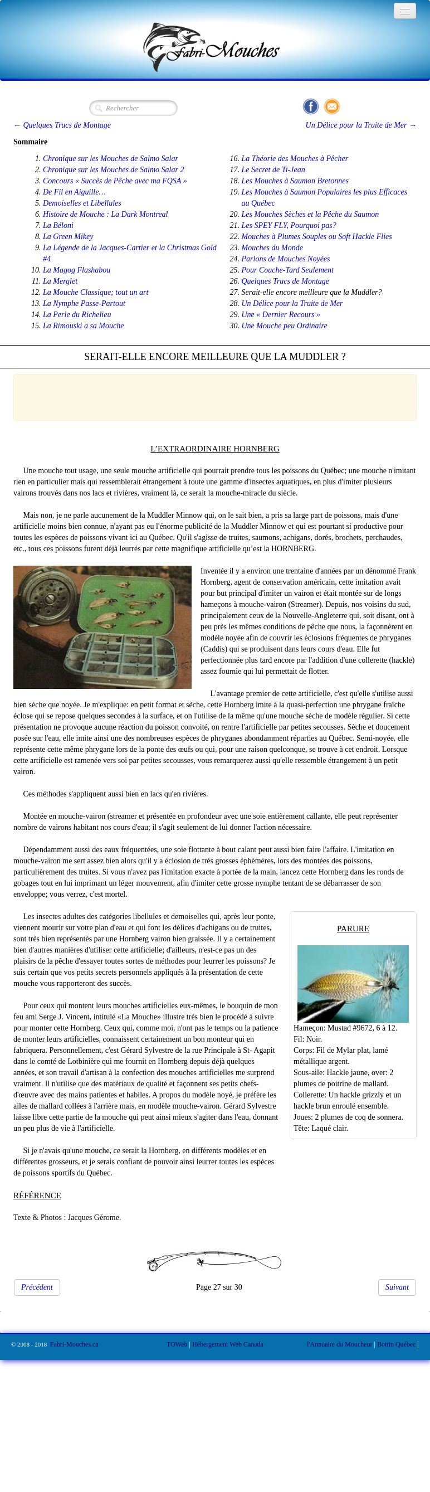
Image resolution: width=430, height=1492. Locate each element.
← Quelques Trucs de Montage (62, 125)
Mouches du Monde (272, 248)
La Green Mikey (68, 236)
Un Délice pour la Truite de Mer (292, 303)
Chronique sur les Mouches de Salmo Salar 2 (113, 170)
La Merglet (60, 281)
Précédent (37, 1287)
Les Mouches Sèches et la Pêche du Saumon (310, 214)
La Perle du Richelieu (77, 314)
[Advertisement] (209, 395)
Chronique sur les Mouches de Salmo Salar (110, 158)
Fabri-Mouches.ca (74, 1344)
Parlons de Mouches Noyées (286, 259)
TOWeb (177, 1344)
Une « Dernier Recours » (281, 314)
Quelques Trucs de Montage (285, 281)
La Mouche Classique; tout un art (95, 292)
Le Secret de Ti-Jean (273, 170)
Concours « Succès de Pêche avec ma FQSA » (115, 181)
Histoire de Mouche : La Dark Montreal (105, 214)
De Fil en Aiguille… (74, 192)
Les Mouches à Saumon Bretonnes (295, 181)
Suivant (397, 1287)
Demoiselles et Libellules (82, 203)
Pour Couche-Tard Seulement (288, 270)
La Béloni (58, 225)
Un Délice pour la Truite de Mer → (361, 125)
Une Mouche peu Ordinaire (285, 326)
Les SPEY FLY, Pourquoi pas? (289, 225)
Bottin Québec (396, 1344)
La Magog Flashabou (76, 270)
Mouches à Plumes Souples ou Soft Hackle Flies (317, 236)
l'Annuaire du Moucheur (339, 1344)
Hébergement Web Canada (227, 1344)
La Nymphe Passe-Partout (84, 303)
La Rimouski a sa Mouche (83, 326)
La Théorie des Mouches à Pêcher (295, 158)
